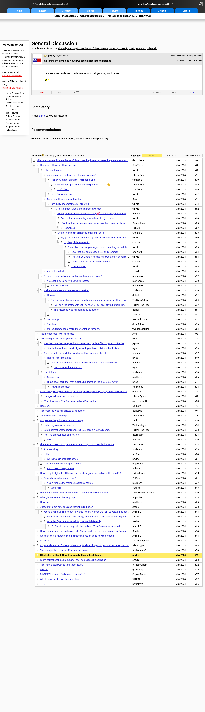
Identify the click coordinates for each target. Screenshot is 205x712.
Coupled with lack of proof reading (64, 199)
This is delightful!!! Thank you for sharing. (61, 338)
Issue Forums (12, 113)
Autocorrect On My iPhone (60, 468)
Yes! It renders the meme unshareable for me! (70, 483)
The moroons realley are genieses (57, 333)
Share (174, 92)
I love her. (45, 502)
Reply (192, 92)
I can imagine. (78, 266)
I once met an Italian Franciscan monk (90, 261)
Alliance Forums (13, 120)
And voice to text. (56, 271)
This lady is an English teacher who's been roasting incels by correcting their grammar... (102, 48)
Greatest (66, 10)
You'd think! (63, 189)
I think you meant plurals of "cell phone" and (73, 179)
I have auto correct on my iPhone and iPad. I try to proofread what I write (77, 444)
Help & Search (12, 130)
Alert (76, 92)
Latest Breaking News (15, 93)
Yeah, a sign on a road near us (59, 425)
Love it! (44, 569)
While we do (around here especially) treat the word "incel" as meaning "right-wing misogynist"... (95, 516)
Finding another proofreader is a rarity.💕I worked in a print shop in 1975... (95, 213)
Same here (56, 487)
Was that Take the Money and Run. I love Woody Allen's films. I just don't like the (84, 343)
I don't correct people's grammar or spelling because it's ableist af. (73, 560)
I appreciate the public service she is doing (61, 420)
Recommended (193, 155)
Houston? (45, 406)
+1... (42, 584)
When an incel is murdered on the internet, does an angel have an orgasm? (78, 535)
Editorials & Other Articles (13, 98)
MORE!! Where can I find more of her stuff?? (62, 574)
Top (60, 92)
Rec (42, 92)
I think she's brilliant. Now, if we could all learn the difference (71, 555)
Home (19, 10)
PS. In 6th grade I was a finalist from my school (78, 208)
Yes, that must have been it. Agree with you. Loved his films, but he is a (83, 348)
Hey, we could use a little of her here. (58, 165)
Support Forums (13, 126)
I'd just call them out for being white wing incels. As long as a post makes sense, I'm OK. (84, 545)
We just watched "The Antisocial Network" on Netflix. (70, 401)
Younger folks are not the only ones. (62, 396)
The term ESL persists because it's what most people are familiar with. (106, 256)
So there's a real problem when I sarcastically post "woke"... (73, 276)
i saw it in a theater (60, 386)
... (51, 314)
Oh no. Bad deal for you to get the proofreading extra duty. (98, 247)
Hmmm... (52, 295)
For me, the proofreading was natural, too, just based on (89, 218)
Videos (90, 10)
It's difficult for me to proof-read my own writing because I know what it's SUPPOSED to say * (108, 223)
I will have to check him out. (68, 367)
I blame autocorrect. (54, 170)
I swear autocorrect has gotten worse (63, 463)
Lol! (49, 439)
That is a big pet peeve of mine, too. (61, 434)
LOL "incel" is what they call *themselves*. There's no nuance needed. (85, 526)
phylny (51, 55)
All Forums (11, 109)
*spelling (51, 324)
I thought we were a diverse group (57, 497)
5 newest (172, 155)
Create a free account (12, 75)
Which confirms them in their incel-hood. (60, 579)
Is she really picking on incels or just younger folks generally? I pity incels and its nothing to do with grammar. (95, 391)
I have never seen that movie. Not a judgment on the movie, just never (82, 382)
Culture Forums (13, 116)
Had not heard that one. (59, 357)
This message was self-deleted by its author (76, 309)
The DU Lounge (12, 106)
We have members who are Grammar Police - (66, 290)
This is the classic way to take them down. (61, 564)
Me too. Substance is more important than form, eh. (73, 329)
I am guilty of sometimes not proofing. (70, 204)
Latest (42, 10)
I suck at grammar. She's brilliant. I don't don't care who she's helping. (75, 492)
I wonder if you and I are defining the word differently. (74, 521)
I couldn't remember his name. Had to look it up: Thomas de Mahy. (84, 362)
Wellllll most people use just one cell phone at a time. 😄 (82, 184)
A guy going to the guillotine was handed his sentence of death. (76, 353)
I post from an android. (62, 194)
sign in (42, 115)
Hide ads (138, 10)
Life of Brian (50, 372)
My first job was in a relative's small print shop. (81, 232)
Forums (114, 10)
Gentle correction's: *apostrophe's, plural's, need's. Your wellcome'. (77, 430)
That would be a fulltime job (54, 415)
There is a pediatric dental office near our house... (65, 550)
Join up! (162, 10)
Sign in (186, 10)
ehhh (46, 454)
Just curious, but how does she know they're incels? (66, 507)
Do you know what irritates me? (60, 478)
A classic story (51, 449)
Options (156, 92)
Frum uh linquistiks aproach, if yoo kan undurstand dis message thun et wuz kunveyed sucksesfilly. (101, 300)
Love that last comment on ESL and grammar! (95, 252)
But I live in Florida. (60, 285)
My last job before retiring (77, 242)
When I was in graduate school (62, 459)
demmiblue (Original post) (190, 56)
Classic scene (54, 377)
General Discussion (91, 15)
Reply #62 (145, 15)
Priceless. (45, 540)
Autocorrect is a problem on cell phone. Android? (72, 175)
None (152, 155)
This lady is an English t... (120, 15)
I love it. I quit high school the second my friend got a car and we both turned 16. (81, 473)
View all (152, 48)
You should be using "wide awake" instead (68, 281)
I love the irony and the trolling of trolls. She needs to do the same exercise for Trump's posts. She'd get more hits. (97, 531)
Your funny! (53, 319)
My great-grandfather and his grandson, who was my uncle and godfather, (99, 237)
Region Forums (12, 123)
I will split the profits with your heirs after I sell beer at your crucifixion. (89, 305)
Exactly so (69, 228)
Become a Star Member (12, 88)
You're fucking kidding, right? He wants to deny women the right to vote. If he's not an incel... (90, 511)
